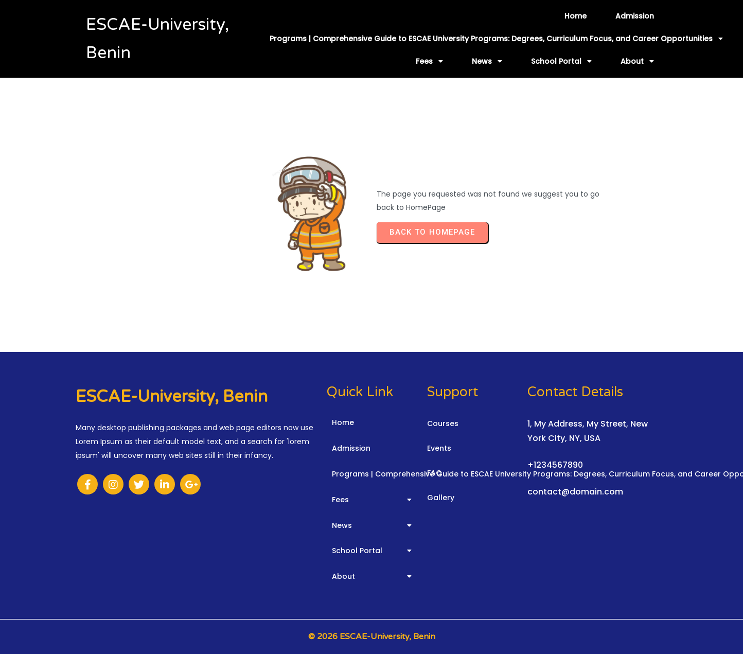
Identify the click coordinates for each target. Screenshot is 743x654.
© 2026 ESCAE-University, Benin (371, 636)
